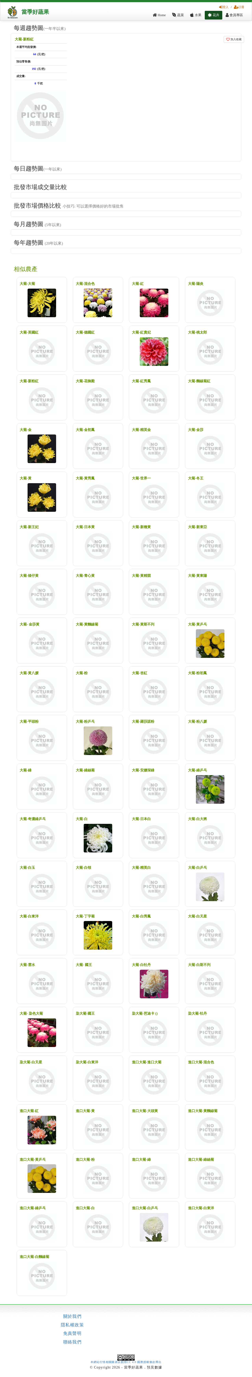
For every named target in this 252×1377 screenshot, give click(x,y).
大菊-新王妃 (29, 527)
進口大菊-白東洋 (201, 1208)
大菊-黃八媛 (29, 673)
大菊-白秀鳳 (141, 916)
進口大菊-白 (85, 1208)
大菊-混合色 (85, 284)
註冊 (239, 7)
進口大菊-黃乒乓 (33, 1160)
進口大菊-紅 (29, 1111)
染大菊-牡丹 (197, 1013)
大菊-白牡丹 (141, 965)
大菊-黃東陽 (197, 576)
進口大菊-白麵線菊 (34, 1257)
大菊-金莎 (195, 430)
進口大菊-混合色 (201, 1062)
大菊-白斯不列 (199, 965)
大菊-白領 (83, 868)
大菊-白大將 (197, 819)
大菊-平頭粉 (29, 721)
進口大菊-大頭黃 (145, 1111)
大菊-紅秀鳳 (141, 381)
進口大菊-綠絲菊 (201, 1160)
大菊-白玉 (27, 868)
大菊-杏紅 (139, 673)
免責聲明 (72, 1333)
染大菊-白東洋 (87, 1062)
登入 (224, 7)
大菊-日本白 (141, 819)
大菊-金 (26, 430)
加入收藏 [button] (234, 39)
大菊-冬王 (195, 478)
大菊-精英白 (141, 868)
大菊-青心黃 (85, 576)
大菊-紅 (138, 284)
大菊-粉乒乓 (85, 721)
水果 (195, 15)
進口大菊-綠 (141, 1160)
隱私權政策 (72, 1325)
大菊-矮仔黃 (29, 576)
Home (159, 15)
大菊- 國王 (84, 965)
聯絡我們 (72, 1342)
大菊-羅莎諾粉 (143, 721)
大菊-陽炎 (195, 284)
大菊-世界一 (141, 478)
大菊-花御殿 (85, 381)
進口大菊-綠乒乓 (33, 1208)
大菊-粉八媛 (197, 721)
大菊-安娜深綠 (143, 770)
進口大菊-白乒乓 (145, 1208)
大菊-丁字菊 (85, 916)
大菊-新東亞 (197, 527)
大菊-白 (82, 819)
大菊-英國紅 (29, 332)
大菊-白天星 (197, 916)
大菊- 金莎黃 (30, 624)
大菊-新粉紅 (24, 39)
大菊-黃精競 (141, 576)
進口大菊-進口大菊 (146, 1062)
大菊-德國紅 (85, 332)
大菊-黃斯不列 (143, 624)
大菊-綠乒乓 (197, 770)
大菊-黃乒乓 (197, 624)
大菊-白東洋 (29, 916)
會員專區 (234, 15)
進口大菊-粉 (85, 1160)
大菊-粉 (82, 673)
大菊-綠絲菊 (85, 770)
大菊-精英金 (141, 430)
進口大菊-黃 (85, 1111)
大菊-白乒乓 (197, 868)
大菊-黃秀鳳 (85, 478)
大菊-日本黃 (85, 527)
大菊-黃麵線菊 (87, 624)
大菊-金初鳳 (85, 430)
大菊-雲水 (27, 965)
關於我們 (72, 1316)
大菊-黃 (26, 478)
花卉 (213, 15)
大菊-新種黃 (141, 527)
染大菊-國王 (85, 1013)
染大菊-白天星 (31, 1062)
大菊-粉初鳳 (197, 673)
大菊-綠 (26, 770)
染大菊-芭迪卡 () (145, 1013)
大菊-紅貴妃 (141, 332)
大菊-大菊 (27, 284)
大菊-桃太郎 (197, 332)
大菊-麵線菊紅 (199, 381)
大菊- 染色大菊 (31, 1013)
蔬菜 (178, 15)
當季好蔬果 (35, 12)
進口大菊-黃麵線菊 (203, 1111)
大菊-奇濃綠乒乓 (33, 819)
